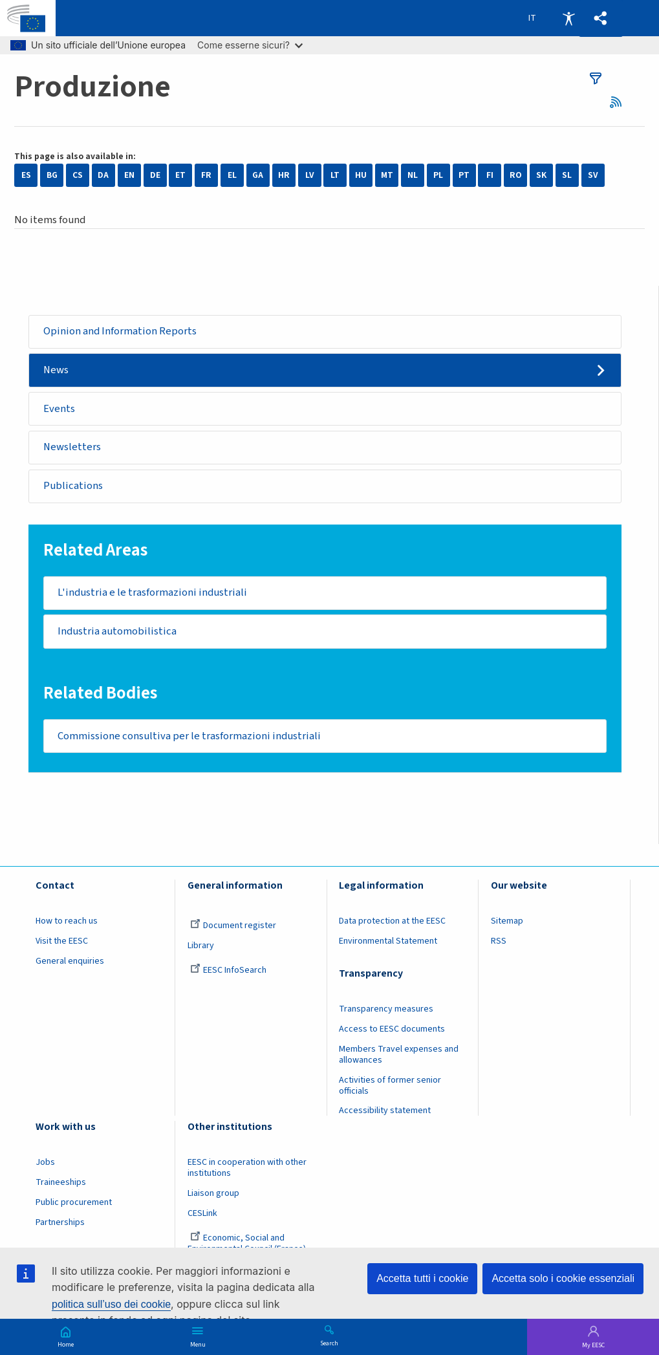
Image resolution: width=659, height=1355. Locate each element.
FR (206, 175)
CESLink (202, 1217)
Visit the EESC (62, 944)
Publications (73, 487)
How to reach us (67, 925)
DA (103, 175)
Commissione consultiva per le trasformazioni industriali (190, 739)
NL (412, 175)
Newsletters (73, 449)
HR (284, 175)
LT (335, 175)
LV (309, 175)
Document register (233, 930)
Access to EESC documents (392, 1033)
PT (464, 175)
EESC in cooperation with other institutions (247, 1172)
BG (52, 175)
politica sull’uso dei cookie (111, 1304)
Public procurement (74, 1206)
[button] (600, 18)
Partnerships (60, 1226)
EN (129, 175)
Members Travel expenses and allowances (399, 1058)
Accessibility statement (385, 1115)
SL (567, 175)
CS (77, 175)
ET (180, 175)
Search (329, 1343)
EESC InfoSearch (228, 974)
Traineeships (61, 1186)
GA (257, 175)
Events (60, 409)
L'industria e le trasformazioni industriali (153, 595)
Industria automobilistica (118, 634)
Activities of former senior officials (390, 1089)
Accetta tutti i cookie (422, 1278)
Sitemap (507, 925)
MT (387, 175)
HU (361, 175)
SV (593, 175)
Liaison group (213, 1197)
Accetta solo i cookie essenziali (563, 1278)
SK (541, 175)
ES (26, 175)
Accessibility (568, 18)
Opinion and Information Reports (121, 331)
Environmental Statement (388, 944)
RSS (620, 102)
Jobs (45, 1166)
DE (155, 175)
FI (489, 175)
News (57, 370)
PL (438, 175)
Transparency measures (386, 1013)
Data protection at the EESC (392, 925)
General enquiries (70, 965)
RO (516, 175)
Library (201, 949)
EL (232, 175)
